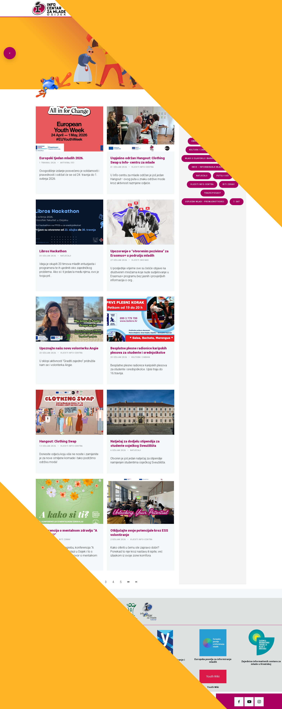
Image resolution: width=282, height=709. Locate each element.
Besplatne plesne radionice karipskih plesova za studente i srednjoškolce (138, 350)
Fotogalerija (150, 8)
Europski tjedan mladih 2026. (61, 158)
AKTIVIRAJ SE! (67, 163)
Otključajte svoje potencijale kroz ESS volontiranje (139, 533)
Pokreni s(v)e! (222, 8)
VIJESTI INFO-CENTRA (142, 167)
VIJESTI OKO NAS (140, 260)
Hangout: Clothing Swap (57, 441)
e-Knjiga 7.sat (198, 8)
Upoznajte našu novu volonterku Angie (68, 348)
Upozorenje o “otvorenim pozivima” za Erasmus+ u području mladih (139, 253)
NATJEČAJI (65, 256)
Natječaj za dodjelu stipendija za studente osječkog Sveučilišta (135, 443)
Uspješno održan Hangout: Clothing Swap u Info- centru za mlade (137, 160)
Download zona (174, 8)
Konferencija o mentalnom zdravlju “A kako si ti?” (68, 533)
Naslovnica (129, 8)
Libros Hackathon (53, 251)
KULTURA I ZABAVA (140, 357)
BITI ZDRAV (64, 539)
